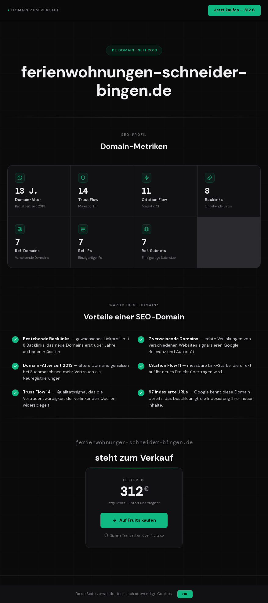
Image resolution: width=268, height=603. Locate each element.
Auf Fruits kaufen (134, 520)
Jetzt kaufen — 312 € (234, 10)
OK (184, 594)
